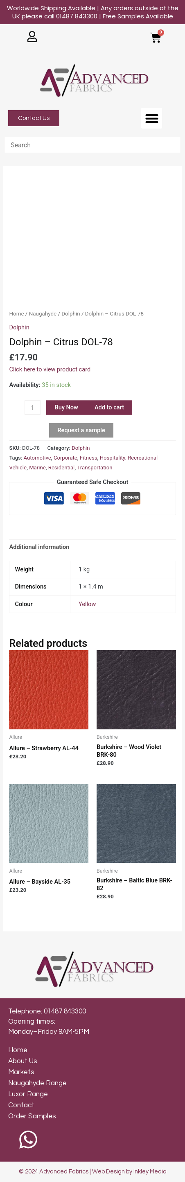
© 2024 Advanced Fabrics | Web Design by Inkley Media (93, 1172)
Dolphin (70, 314)
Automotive (37, 458)
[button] (151, 118)
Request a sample (81, 430)
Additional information (39, 547)
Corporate (65, 458)
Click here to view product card (49, 369)
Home (16, 314)
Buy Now (66, 407)
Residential (61, 467)
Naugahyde (42, 314)
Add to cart (109, 407)
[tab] (92, 547)
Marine (37, 467)
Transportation (94, 467)
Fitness (88, 458)
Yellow (87, 604)
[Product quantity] (32, 407)
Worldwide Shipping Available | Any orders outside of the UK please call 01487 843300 (92, 12)
